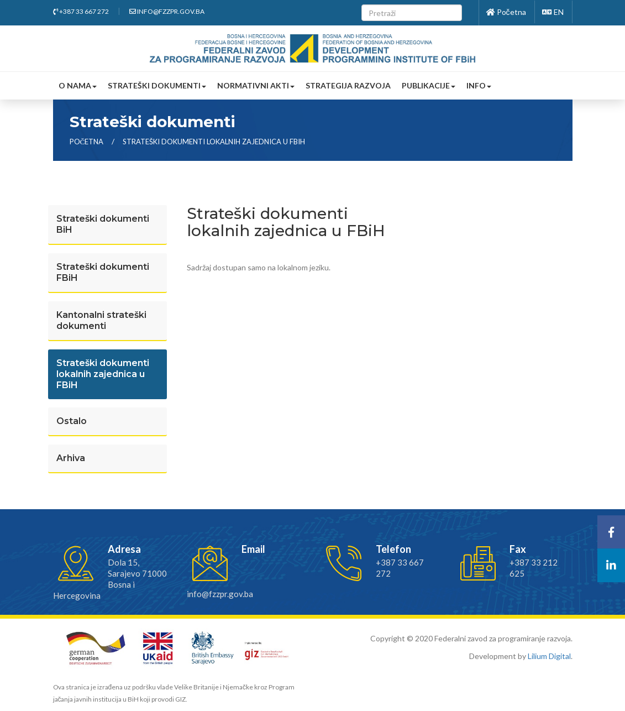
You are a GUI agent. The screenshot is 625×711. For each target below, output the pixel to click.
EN (553, 12)
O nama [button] (78, 85)
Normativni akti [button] (256, 85)
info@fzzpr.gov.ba (166, 11)
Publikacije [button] (428, 85)
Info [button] (478, 85)
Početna (506, 12)
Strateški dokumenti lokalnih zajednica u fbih (214, 141)
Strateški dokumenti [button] (157, 85)
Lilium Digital (549, 656)
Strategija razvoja (348, 85)
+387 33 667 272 (81, 11)
